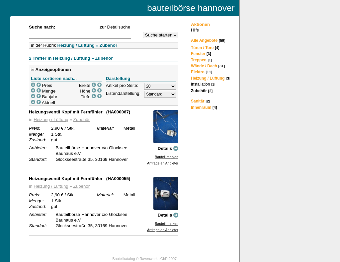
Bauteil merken (166, 157)
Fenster (198, 53)
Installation (200, 84)
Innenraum (201, 107)
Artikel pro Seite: (122, 85)
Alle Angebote (204, 40)
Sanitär (198, 101)
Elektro (198, 72)
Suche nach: (42, 27)
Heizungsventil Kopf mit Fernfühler (65, 111)
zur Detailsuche (115, 27)
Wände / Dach (204, 66)
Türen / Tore (202, 47)
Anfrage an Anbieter (162, 163)
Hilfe (195, 30)
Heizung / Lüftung (51, 119)
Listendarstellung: (123, 93)
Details (168, 148)
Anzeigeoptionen (51, 69)
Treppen (199, 60)
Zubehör (81, 119)
